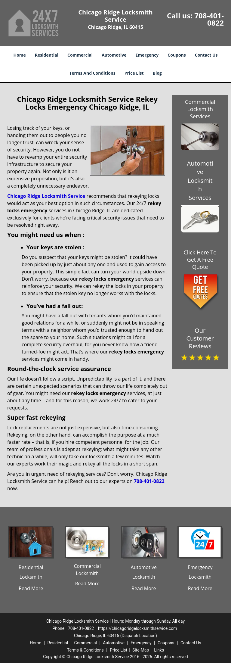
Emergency (147, 55)
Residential (46, 55)
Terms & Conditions (85, 650)
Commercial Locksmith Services (200, 109)
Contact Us (206, 55)
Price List (134, 73)
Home (19, 55)
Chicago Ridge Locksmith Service (46, 196)
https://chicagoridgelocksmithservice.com (137, 628)
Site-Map (140, 650)
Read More (31, 588)
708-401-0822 (209, 19)
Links (159, 650)
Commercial (80, 55)
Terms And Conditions (92, 73)
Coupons (177, 55)
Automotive (114, 55)
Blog (157, 73)
